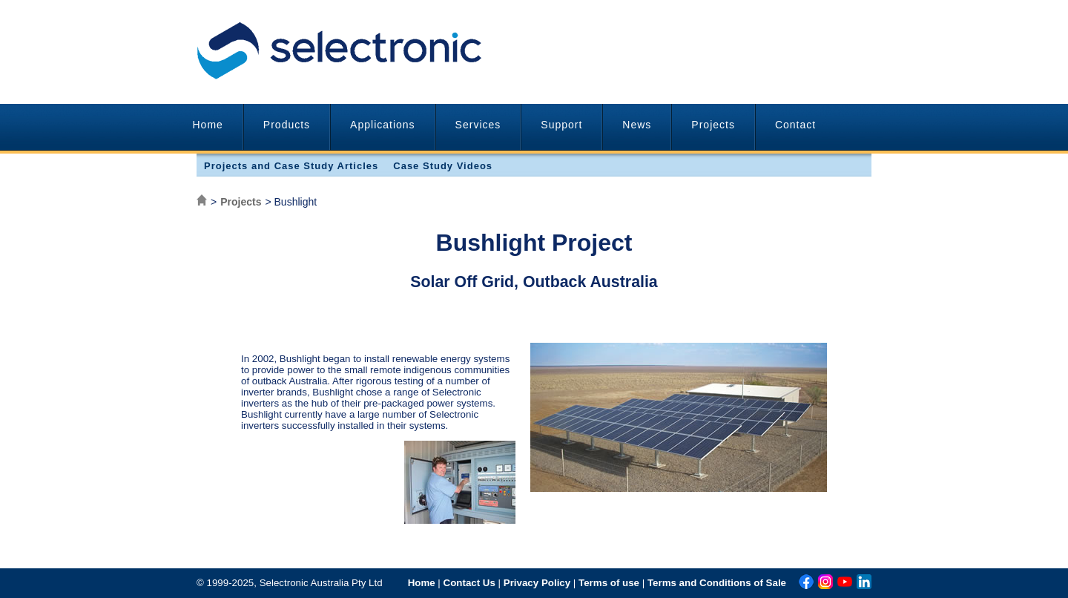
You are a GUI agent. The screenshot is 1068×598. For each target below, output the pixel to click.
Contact (795, 125)
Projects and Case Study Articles (291, 165)
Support (561, 125)
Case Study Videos (442, 165)
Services (478, 125)
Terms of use (608, 582)
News (636, 125)
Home (208, 125)
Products (286, 125)
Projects (713, 125)
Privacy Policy (537, 582)
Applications (382, 125)
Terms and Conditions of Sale (716, 582)
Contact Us (469, 582)
